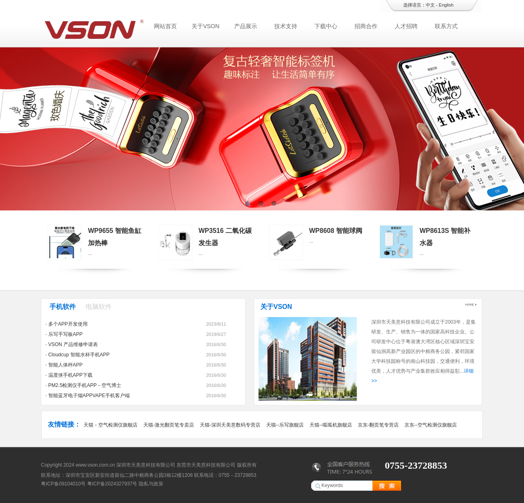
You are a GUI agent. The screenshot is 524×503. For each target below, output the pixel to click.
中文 (430, 4)
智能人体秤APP (65, 365)
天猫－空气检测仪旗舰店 (111, 425)
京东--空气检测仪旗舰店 (430, 425)
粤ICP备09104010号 (63, 484)
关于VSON (205, 26)
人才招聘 (406, 26)
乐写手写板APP (65, 334)
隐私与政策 (151, 484)
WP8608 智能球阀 (335, 230)
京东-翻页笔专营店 (378, 425)
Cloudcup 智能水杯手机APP (79, 355)
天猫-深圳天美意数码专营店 (230, 425)
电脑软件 (99, 306)
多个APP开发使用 (68, 324)
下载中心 (325, 26)
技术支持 (285, 26)
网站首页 (165, 26)
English (446, 4)
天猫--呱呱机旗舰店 (330, 425)
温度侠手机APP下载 (70, 375)
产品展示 (245, 26)
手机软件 (63, 306)
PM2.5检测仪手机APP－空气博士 (85, 385)
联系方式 (446, 26)
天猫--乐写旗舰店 (285, 425)
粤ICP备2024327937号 (112, 484)
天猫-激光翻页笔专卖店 (168, 425)
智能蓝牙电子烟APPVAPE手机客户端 (89, 395)
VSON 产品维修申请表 (73, 344)
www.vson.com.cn (95, 465)
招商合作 (366, 26)
